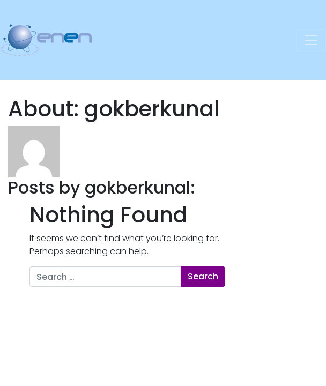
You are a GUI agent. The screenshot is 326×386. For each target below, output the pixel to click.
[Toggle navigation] (311, 40)
